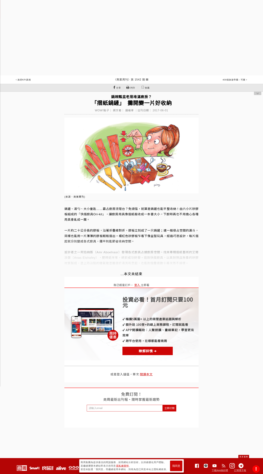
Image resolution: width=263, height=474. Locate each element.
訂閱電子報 (240, 470)
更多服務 (243, 457)
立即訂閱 (169, 408)
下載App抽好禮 (220, 470)
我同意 (176, 465)
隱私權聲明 (122, 465)
